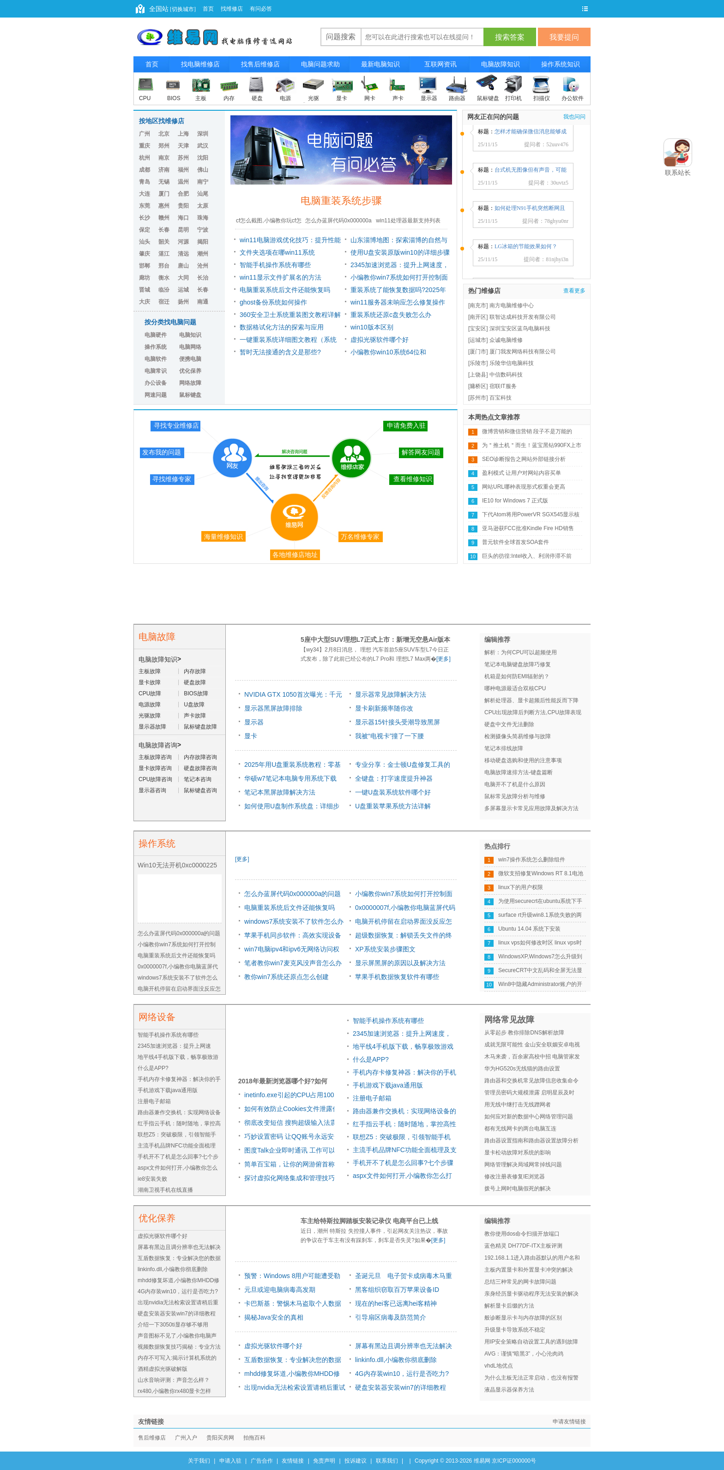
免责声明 (324, 1461)
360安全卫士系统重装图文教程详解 (290, 314)
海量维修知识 (223, 536)
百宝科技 (500, 397)
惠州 (163, 206)
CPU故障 (150, 693)
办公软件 (572, 98)
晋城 (144, 290)
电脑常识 (156, 371)
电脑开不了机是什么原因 (514, 784)
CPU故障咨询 (155, 779)
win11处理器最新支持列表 (408, 220)
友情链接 (293, 1461)
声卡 (398, 98)
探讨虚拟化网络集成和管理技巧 (289, 1178)
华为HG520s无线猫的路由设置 (522, 1068)
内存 (229, 98)
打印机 (513, 98)
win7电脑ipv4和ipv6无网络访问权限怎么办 (291, 950)
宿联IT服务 (503, 386)
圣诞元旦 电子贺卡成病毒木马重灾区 (403, 1277)
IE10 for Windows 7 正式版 (515, 500)
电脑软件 (156, 359)
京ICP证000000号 (514, 1461)
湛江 (163, 254)
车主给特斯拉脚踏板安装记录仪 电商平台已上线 (369, 1221)
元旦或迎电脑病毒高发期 (279, 1289)
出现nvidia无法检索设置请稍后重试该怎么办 (294, 1389)
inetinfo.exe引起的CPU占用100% (292, 1095)
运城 (183, 290)
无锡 (163, 182)
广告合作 (262, 1461)
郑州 (163, 146)
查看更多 (574, 290)
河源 (183, 242)
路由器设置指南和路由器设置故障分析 (531, 1140)
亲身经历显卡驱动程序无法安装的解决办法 (531, 1295)
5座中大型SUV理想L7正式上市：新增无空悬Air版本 (375, 639)
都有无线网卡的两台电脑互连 (520, 1128)
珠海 (202, 218)
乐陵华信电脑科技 (511, 363)
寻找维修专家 (171, 479)
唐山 (183, 266)
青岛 (144, 182)
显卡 (341, 98)
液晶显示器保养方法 (509, 1389)
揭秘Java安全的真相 (273, 1317)
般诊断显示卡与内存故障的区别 (523, 1318)
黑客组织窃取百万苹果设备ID (397, 1289)
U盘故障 (194, 704)
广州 (144, 134)
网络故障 (190, 383)
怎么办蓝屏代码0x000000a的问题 (338, 223)
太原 (202, 206)
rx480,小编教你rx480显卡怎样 (174, 1391)
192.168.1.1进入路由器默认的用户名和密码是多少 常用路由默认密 (532, 1259)
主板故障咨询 (155, 757)
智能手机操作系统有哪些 (275, 265)
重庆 (144, 146)
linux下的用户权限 (520, 887)
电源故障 (150, 704)
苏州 (183, 158)
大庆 (144, 302)
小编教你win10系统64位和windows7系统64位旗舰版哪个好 (397, 353)
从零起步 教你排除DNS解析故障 (524, 1032)
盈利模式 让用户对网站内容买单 (521, 473)
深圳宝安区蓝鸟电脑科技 (519, 328)
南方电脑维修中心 (511, 305)
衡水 (163, 278)
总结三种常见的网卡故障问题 (520, 1282)
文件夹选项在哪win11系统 (277, 252)
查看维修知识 (412, 479)
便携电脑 (190, 359)
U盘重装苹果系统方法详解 (393, 806)
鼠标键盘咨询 (200, 790)
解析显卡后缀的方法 (509, 1306)
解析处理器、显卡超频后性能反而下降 (531, 700)
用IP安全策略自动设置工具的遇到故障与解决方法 (531, 1343)
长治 (202, 278)
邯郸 (144, 266)
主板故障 (150, 671)
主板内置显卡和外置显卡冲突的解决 (528, 1270)
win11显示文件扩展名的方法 (280, 277)
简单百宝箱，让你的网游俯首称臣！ (296, 1164)
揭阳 (202, 242)
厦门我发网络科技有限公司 (522, 351)
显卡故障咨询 (155, 768)
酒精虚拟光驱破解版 (162, 1369)
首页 (208, 9)
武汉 (202, 146)
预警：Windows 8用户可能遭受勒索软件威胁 (292, 1277)
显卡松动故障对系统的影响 (517, 1152)
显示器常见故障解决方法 (390, 694)
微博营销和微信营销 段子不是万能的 (527, 431)
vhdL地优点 (498, 1365)
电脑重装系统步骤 (341, 200)
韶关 (163, 242)
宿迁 (163, 302)
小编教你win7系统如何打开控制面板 (399, 279)
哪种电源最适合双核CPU (515, 688)
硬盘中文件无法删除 (509, 724)
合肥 (183, 194)
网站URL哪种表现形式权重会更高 (523, 487)
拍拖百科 (254, 1437)
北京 (163, 134)
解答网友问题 (421, 452)
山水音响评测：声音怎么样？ (174, 1380)
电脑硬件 (156, 335)
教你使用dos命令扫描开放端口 (522, 1234)
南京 (163, 158)
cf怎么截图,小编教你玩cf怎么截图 (269, 223)
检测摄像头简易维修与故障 (517, 736)
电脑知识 (190, 335)
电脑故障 (157, 637)
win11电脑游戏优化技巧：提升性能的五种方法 (290, 241)
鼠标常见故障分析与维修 (514, 796)
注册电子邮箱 (154, 1101)
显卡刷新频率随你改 (384, 708)
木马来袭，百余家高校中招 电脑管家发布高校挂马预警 (532, 1058)
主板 (200, 98)
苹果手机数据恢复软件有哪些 (397, 976)
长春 (163, 230)
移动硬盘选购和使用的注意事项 (523, 760)
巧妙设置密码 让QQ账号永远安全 (292, 1136)
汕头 (144, 242)
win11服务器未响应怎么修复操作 (397, 302)
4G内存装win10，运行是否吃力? (178, 1291)
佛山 (202, 170)
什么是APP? (153, 1068)
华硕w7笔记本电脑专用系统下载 (290, 778)
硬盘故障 (195, 682)
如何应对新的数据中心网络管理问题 (528, 1116)
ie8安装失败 (152, 1179)
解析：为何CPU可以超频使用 (520, 652)
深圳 (202, 134)
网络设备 (157, 1017)
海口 (183, 218)
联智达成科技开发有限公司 (522, 317)
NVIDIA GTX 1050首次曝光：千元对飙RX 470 (293, 696)
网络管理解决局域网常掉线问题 (523, 1164)
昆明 (183, 230)
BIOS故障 (196, 693)
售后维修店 (152, 1437)
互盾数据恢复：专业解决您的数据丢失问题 (292, 1361)
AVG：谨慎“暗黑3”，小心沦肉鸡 (523, 1353)
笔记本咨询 (197, 779)
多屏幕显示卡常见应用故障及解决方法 (531, 808)
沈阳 (202, 158)
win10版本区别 (371, 327)
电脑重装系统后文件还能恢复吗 (285, 289)
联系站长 (678, 172)
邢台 (163, 266)
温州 (183, 182)
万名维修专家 (360, 536)
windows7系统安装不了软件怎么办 (294, 921)
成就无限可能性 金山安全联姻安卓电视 (532, 1044)
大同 (183, 278)
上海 (183, 134)
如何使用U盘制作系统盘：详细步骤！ (291, 807)
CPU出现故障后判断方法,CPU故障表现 (532, 712)
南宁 (202, 182)
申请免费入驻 (406, 425)
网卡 (369, 98)
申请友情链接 (569, 1421)
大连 (144, 194)
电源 (285, 98)
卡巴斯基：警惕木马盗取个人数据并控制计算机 (292, 1305)
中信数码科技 (506, 374)
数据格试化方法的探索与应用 (282, 327)
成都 (144, 170)
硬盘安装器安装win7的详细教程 (177, 1313)
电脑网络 (190, 347)
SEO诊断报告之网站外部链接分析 (524, 459)
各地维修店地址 (295, 554)
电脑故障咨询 (158, 745)
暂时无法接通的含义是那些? (280, 352)
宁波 (202, 230)
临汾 (163, 290)
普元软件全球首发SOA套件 (515, 542)
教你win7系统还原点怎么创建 (286, 976)
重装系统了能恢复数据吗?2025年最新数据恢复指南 (398, 291)
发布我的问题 (161, 452)
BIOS (174, 98)
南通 (202, 302)
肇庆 (144, 254)
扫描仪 (541, 98)
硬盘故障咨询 (200, 768)
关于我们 (199, 1461)
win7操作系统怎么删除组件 (531, 859)
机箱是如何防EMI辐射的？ (516, 676)
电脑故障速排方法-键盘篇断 (518, 772)
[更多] (443, 659)
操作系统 (156, 347)
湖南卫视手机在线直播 (165, 1190)
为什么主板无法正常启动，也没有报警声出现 (531, 1379)
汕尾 (202, 194)
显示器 (429, 98)
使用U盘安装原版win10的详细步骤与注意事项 (400, 254)
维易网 (482, 1461)
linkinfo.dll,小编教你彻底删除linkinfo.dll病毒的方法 (396, 1361)
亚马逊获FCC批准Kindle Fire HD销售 (528, 528)
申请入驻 (230, 1461)
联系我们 (387, 1461)
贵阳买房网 (220, 1437)
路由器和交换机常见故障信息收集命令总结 (531, 1082)
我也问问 (574, 117)
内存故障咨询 (200, 757)
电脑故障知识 (158, 659)
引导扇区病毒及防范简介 (390, 1317)
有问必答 (261, 9)
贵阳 (183, 206)
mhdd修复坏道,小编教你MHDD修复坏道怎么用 (292, 1375)
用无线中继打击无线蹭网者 (517, 1104)
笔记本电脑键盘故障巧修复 (517, 664)
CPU (145, 98)
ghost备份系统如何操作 (273, 302)
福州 (183, 170)
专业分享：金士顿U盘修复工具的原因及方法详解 (402, 766)
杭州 (144, 158)
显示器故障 (152, 726)
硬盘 (257, 98)
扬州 (183, 302)
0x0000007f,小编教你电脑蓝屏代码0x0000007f (405, 909)
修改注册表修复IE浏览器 (514, 1176)
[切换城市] (182, 9)
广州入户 (186, 1437)
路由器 (457, 98)
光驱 (313, 98)
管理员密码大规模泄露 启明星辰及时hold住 (529, 1094)
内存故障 (195, 671)
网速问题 (156, 395)
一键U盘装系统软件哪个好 (393, 792)
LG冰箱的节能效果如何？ (526, 250)
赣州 (163, 218)
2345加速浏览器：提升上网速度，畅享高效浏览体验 (399, 266)
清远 (183, 254)
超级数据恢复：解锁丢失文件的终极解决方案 (403, 937)
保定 (144, 230)
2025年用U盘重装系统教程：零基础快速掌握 (292, 766)
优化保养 (190, 371)
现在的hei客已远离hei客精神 (396, 1303)
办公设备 (156, 383)
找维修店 (232, 9)
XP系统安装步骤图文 (385, 949)
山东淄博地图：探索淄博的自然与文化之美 (398, 241)
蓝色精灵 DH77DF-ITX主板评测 (523, 1246)
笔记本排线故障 (503, 748)
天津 (183, 146)
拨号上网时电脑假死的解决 (517, 1188)
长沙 (144, 218)
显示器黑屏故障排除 (273, 708)
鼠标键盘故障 (200, 726)
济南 (163, 170)
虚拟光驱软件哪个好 (379, 339)
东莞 (144, 206)
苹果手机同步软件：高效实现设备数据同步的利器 (292, 937)
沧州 (202, 266)
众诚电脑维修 (506, 340)
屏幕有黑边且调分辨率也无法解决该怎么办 (403, 1347)
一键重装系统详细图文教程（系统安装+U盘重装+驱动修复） (288, 341)
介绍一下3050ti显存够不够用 (173, 1324)
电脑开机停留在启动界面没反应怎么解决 (403, 923)
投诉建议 (355, 1461)
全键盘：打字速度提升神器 (394, 778)
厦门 (163, 194)
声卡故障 (195, 715)
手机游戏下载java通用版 (168, 1090)
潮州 (202, 254)
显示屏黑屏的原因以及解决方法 (400, 963)
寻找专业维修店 (176, 425)
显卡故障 (150, 682)
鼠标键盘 (488, 98)
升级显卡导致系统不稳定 (514, 1330)
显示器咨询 (152, 790)
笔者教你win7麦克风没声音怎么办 (293, 963)
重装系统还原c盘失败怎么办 (390, 314)
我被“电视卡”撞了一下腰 (389, 736)
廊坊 (144, 278)
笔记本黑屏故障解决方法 (279, 792)
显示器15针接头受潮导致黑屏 (397, 722)
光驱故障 (150, 715)
